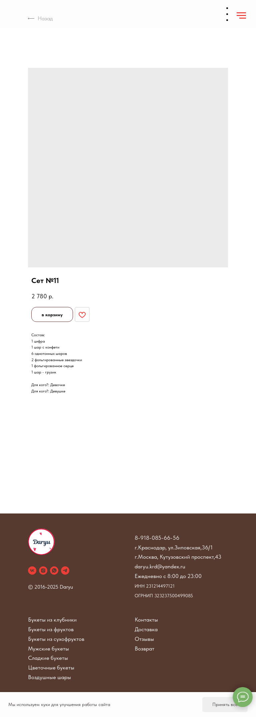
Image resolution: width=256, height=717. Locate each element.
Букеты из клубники (52, 619)
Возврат (144, 648)
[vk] (32, 570)
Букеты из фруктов (51, 629)
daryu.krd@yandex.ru (160, 566)
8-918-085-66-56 (157, 537)
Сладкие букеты (48, 657)
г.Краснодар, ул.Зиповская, (168, 547)
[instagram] (43, 570)
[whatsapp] (54, 570)
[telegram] (65, 570)
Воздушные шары (49, 677)
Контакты (146, 619)
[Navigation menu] (241, 15)
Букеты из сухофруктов (56, 639)
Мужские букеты (48, 648)
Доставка (146, 629)
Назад (40, 18)
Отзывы (144, 639)
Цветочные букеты (51, 667)
